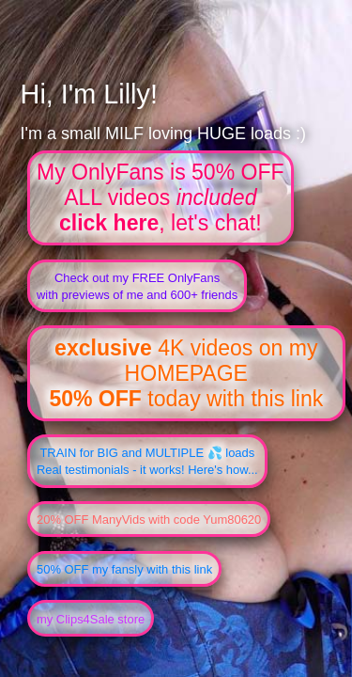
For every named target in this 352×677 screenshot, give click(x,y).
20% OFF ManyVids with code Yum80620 (149, 519)
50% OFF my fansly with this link (124, 569)
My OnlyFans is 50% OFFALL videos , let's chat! (160, 197)
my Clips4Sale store (91, 619)
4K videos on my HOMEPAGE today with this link (186, 373)
